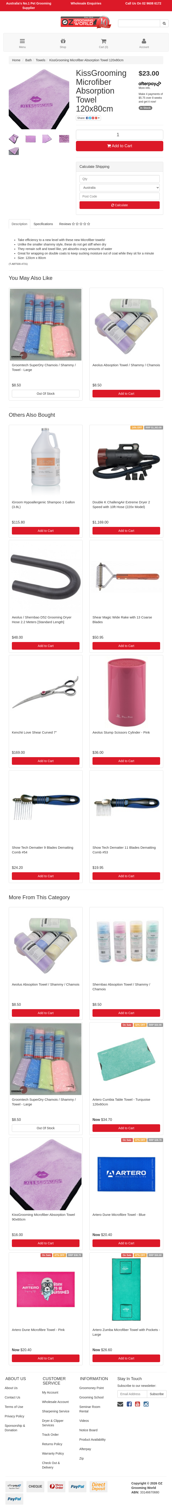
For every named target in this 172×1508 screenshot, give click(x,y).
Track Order (50, 1434)
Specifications (43, 224)
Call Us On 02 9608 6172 (143, 3)
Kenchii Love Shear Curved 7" (34, 732)
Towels (40, 60)
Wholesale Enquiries (86, 3)
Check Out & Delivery (51, 1465)
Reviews (74, 224)
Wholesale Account (55, 1402)
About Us (11, 1388)
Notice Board (88, 1430)
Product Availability (92, 1439)
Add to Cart (119, 146)
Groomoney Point (91, 1388)
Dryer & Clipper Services (53, 1423)
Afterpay (85, 1449)
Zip (81, 1458)
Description (19, 224)
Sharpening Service (55, 1411)
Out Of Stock (46, 393)
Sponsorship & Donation (15, 1428)
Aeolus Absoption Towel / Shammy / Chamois (126, 365)
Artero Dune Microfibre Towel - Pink (38, 1330)
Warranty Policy (53, 1453)
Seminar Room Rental (89, 1409)
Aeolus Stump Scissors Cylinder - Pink (121, 732)
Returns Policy (52, 1444)
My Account (50, 1392)
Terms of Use (14, 1407)
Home (16, 60)
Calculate (119, 205)
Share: (88, 118)
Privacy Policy (14, 1416)
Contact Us (12, 1397)
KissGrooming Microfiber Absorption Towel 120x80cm (86, 60)
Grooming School (91, 1397)
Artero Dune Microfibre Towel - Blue (118, 1214)
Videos (84, 1421)
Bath (28, 60)
